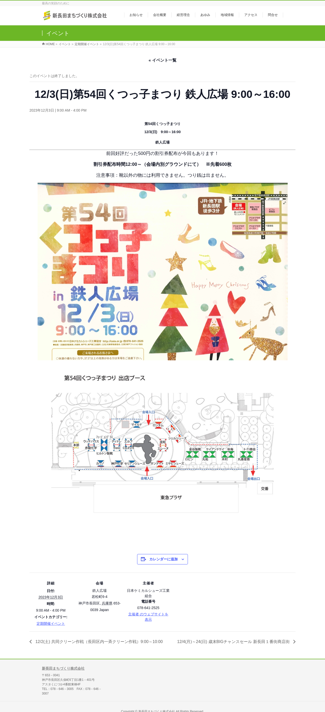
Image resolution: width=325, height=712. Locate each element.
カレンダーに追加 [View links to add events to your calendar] (163, 559)
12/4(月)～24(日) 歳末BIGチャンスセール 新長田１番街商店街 (234, 641)
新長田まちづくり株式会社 (63, 666)
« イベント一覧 (162, 60)
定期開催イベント (51, 623)
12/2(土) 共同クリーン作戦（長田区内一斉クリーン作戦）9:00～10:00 (98, 641)
